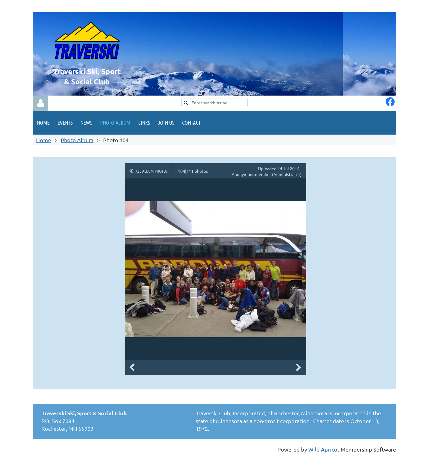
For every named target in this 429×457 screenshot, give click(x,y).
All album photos (152, 171)
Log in (40, 103)
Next (298, 367)
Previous (132, 367)
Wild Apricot (323, 449)
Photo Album (77, 140)
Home (43, 140)
